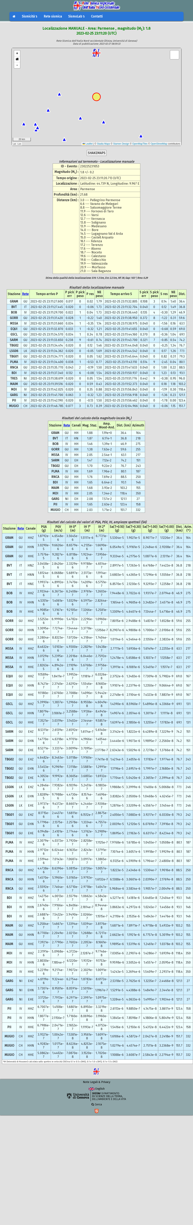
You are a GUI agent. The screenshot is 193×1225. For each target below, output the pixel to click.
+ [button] (17, 53)
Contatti (97, 16)
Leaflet (88, 143)
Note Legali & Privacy (96, 1082)
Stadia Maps (103, 143)
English (97, 1088)
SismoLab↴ (76, 16)
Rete (25, 294)
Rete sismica (53, 16)
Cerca (96, 1104)
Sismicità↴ (29, 16)
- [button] (17, 65)
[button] (17, 59)
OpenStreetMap (159, 143)
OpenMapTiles (140, 143)
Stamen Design (121, 143)
